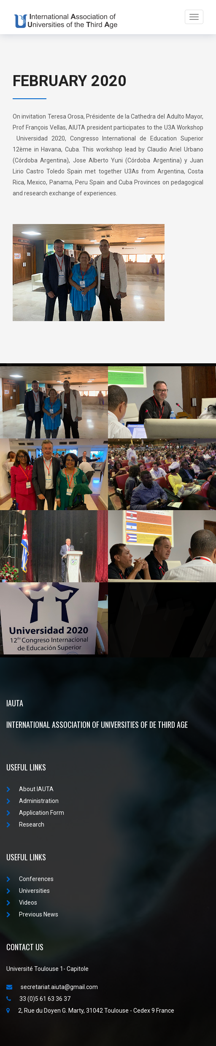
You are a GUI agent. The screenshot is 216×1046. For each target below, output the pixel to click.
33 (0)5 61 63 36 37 (38, 998)
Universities (28, 890)
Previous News (32, 914)
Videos (21, 902)
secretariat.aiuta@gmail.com (52, 987)
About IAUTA (30, 789)
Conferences (30, 879)
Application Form (35, 812)
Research (25, 824)
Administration (32, 800)
